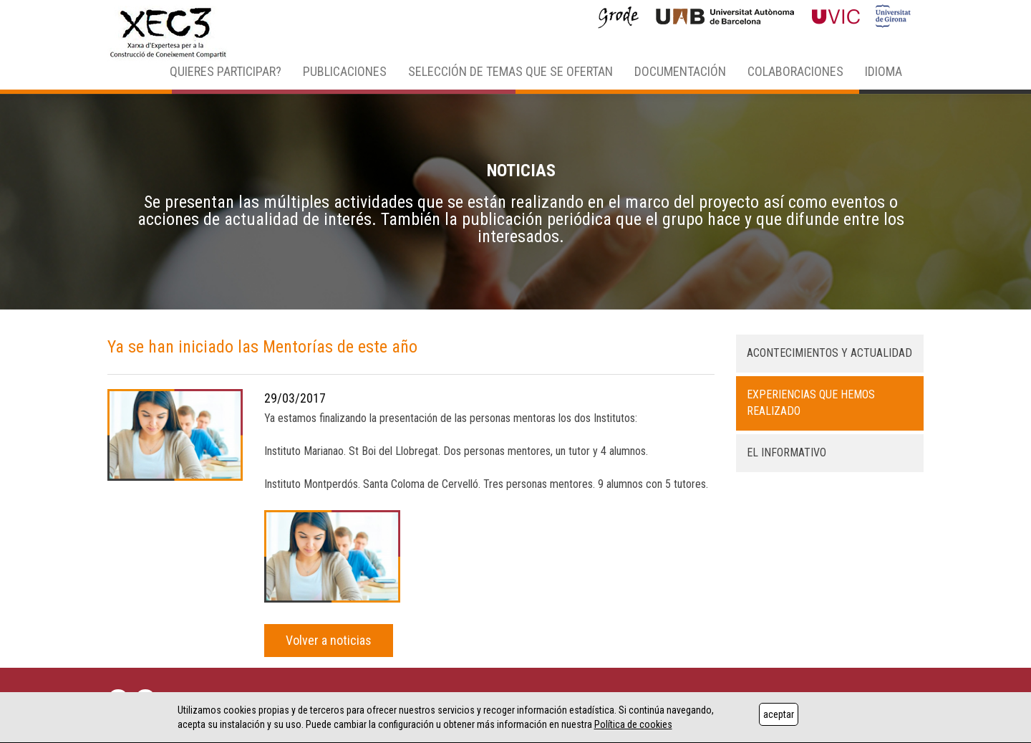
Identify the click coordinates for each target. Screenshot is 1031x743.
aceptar (778, 714)
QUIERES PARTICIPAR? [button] (225, 71)
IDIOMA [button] (883, 71)
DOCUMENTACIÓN (680, 71)
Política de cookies (633, 724)
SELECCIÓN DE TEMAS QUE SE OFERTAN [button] (510, 71)
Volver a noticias (329, 640)
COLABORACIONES (795, 71)
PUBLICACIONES (345, 71)
